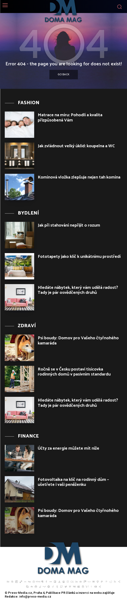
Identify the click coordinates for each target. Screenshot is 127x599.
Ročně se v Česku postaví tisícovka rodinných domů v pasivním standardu (74, 372)
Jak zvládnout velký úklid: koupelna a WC (76, 146)
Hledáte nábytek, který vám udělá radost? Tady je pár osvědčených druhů (78, 290)
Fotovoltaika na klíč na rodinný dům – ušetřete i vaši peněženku (73, 482)
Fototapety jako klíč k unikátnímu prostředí (79, 256)
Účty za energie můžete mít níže (68, 448)
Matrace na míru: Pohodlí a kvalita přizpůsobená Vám (70, 118)
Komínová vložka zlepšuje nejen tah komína (79, 177)
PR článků (68, 593)
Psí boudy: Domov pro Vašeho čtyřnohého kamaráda (78, 341)
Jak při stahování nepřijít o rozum (69, 225)
